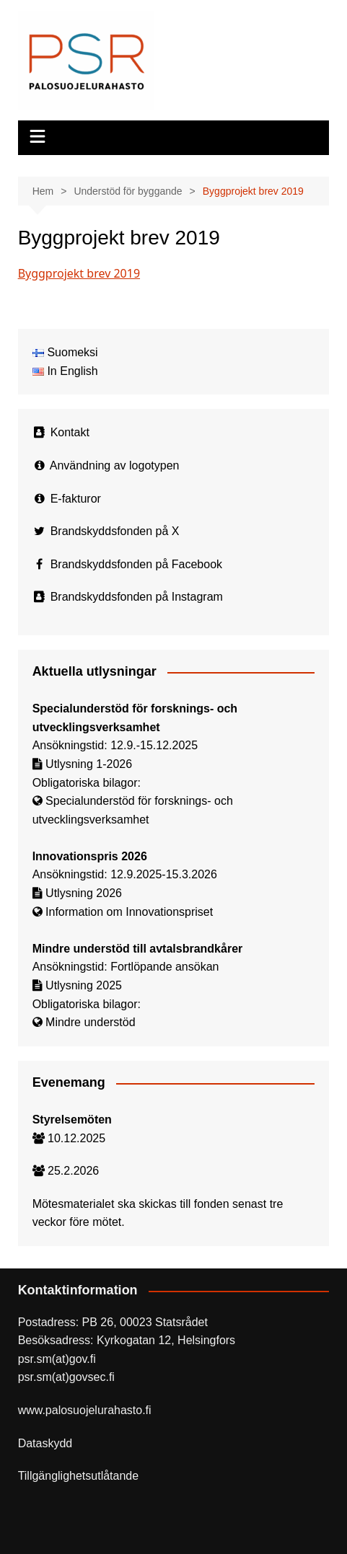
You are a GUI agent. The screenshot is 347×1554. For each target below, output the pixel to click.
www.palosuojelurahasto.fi (84, 1410)
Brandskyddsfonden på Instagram (136, 597)
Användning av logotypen (115, 465)
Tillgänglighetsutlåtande (78, 1476)
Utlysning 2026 (83, 893)
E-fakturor (75, 499)
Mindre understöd (90, 1022)
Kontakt (69, 432)
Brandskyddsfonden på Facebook (136, 564)
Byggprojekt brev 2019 (79, 273)
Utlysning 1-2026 (88, 764)
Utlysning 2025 (83, 985)
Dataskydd (45, 1443)
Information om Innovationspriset (129, 912)
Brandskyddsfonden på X (115, 531)
